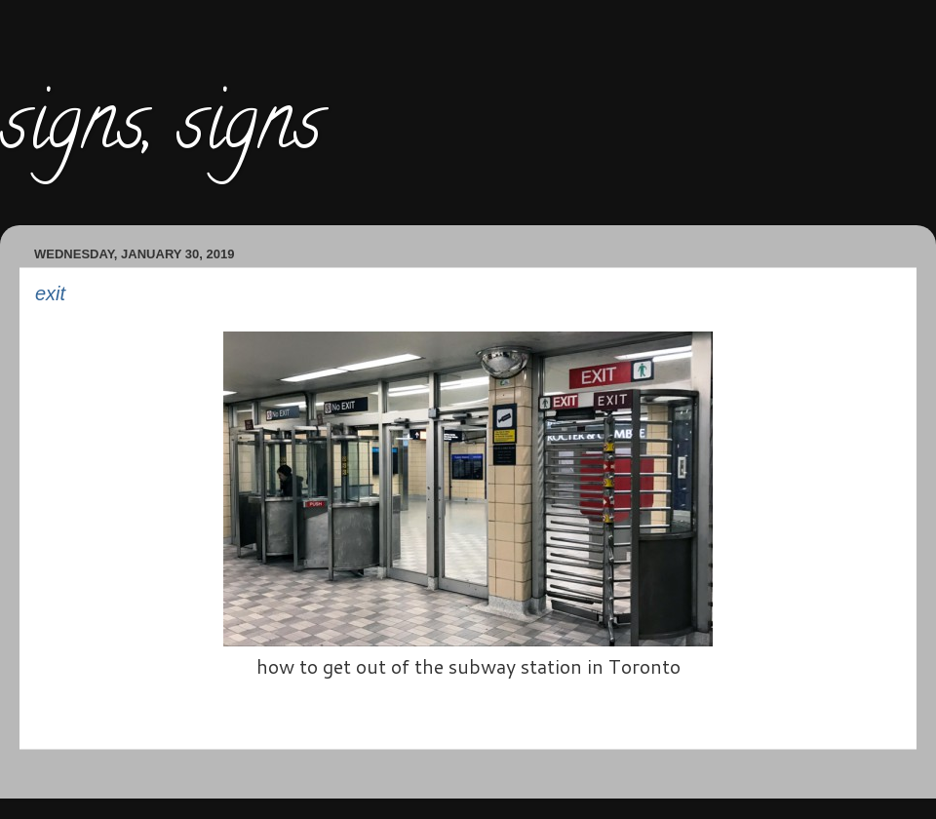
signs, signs (161, 130)
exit (50, 293)
